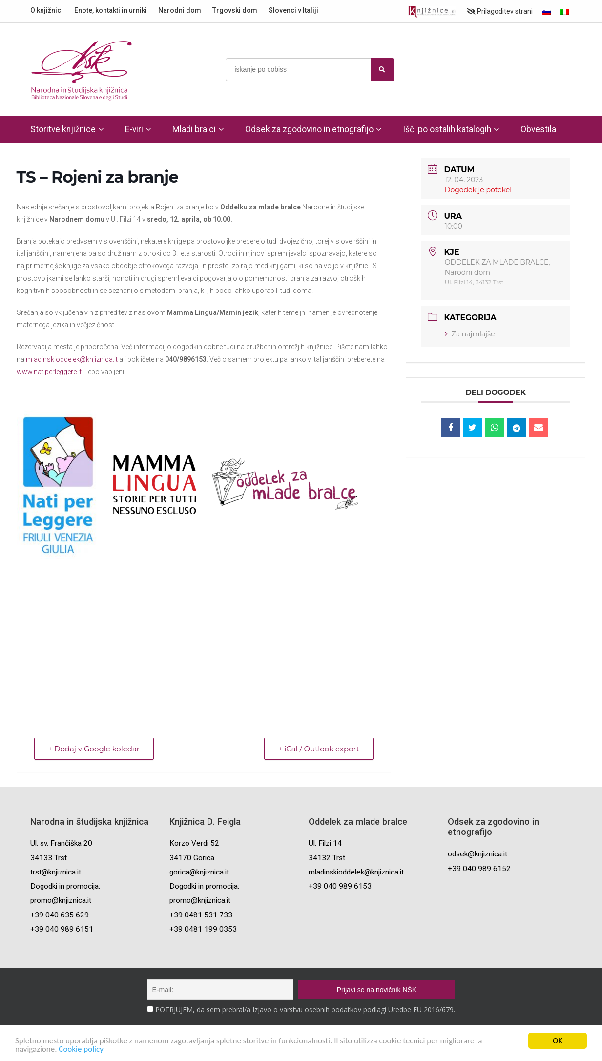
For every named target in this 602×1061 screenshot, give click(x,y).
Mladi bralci (194, 129)
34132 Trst (327, 857)
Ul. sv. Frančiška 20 (61, 843)
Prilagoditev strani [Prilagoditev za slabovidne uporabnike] (500, 11)
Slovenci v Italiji (293, 10)
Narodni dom (179, 10)
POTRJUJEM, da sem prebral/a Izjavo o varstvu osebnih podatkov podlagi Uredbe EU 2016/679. (305, 1009)
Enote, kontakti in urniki (110, 10)
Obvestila (538, 129)
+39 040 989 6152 (479, 868)
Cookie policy (81, 1049)
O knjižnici (46, 10)
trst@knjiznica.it (55, 872)
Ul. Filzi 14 (325, 843)
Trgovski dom (234, 10)
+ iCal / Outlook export (318, 748)
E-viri (134, 129)
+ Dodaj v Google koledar (94, 748)
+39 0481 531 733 (200, 915)
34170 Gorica (191, 857)
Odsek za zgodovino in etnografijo (309, 129)
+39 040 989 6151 (61, 929)
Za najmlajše (470, 334)
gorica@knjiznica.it (199, 872)
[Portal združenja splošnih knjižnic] (431, 12)
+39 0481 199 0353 (203, 929)
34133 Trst (48, 857)
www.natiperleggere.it (49, 371)
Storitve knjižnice (63, 129)
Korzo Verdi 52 (194, 843)
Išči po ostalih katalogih (447, 129)
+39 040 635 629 (59, 915)
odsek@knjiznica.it (477, 854)
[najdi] (382, 69)
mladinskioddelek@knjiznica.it (72, 359)
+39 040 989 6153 (340, 886)
